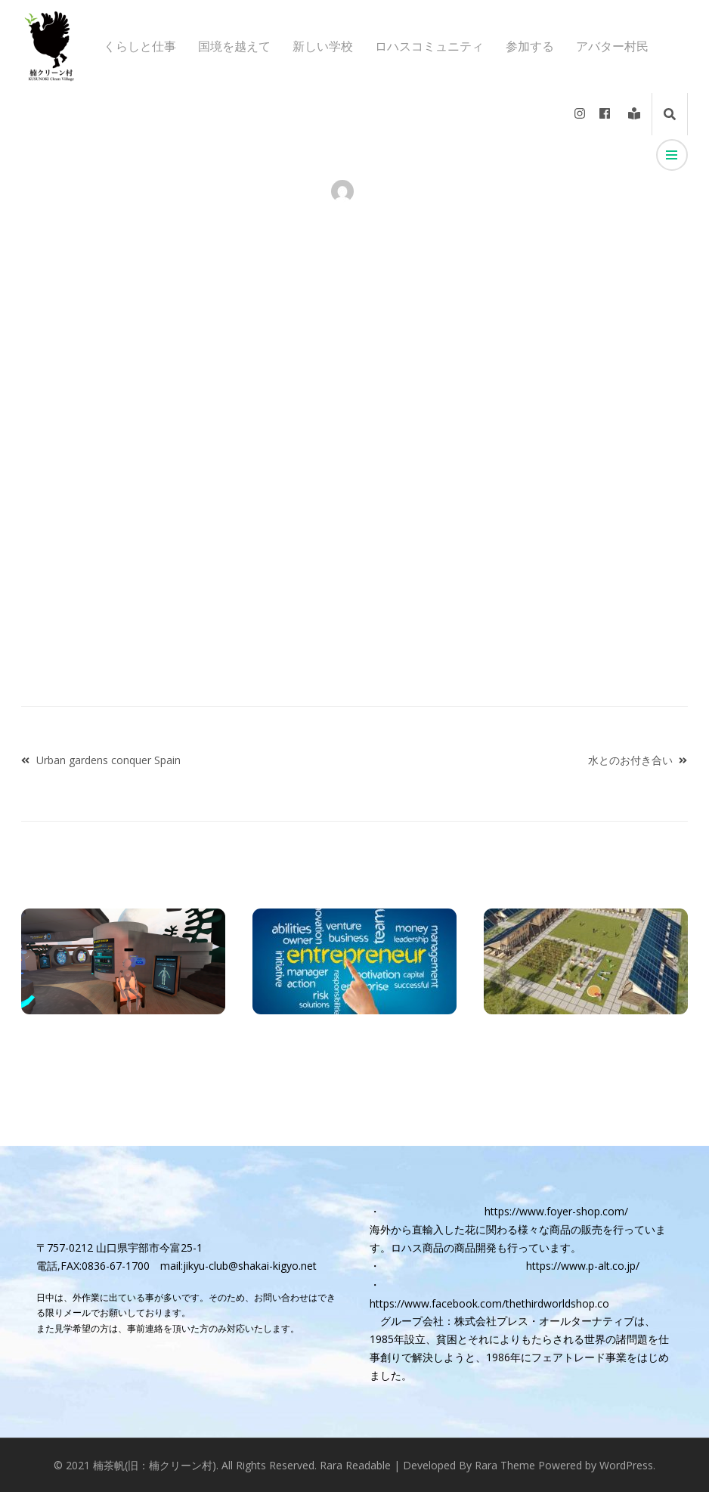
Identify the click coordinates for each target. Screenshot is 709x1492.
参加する (530, 46)
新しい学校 (323, 46)
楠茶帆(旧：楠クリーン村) (154, 1465)
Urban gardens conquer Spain (108, 760)
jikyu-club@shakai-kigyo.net (250, 1265)
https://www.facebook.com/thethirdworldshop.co (489, 1303)
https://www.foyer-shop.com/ (556, 1211)
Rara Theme (505, 1465)
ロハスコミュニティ (429, 46)
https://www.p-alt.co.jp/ (582, 1265)
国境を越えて (234, 46)
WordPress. (627, 1465)
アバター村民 (612, 46)
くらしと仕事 (140, 46)
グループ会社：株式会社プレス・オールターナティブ (507, 1321)
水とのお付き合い (630, 760)
